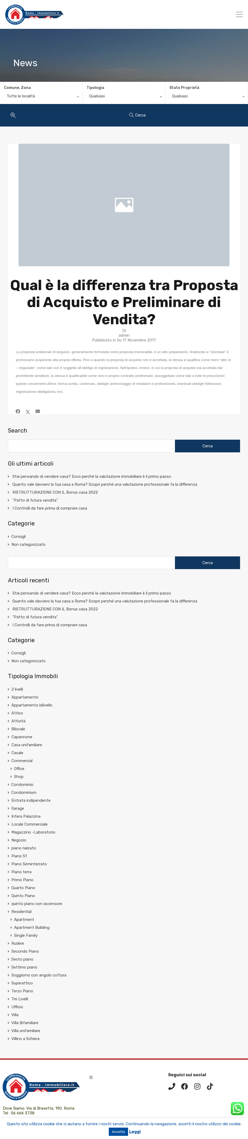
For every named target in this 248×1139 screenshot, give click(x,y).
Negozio (18, 840)
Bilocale (18, 729)
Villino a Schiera (25, 1038)
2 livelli (17, 689)
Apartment (24, 919)
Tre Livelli (19, 999)
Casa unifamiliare (26, 744)
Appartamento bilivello (31, 705)
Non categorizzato (28, 544)
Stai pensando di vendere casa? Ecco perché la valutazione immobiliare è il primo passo (91, 476)
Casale (17, 752)
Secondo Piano (25, 951)
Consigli (18, 536)
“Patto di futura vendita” (35, 500)
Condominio (22, 784)
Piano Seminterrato (29, 864)
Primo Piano (22, 879)
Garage (17, 808)
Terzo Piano (22, 991)
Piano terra (21, 872)
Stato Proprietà (184, 87)
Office (19, 768)
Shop (19, 776)
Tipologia (95, 87)
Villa (15, 1014)
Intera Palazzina (25, 816)
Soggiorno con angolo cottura (38, 975)
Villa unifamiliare (25, 1030)
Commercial (22, 760)
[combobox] (41, 97)
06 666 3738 (22, 1113)
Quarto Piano (23, 887)
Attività (18, 721)
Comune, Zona (17, 87)
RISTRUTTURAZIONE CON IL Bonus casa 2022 (55, 492)
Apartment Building (31, 927)
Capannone (21, 737)
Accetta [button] (118, 1132)
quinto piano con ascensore (36, 903)
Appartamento (24, 697)
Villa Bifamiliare (24, 1022)
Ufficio (17, 1007)
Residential (21, 911)
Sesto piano (22, 959)
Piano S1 (19, 856)
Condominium (24, 792)
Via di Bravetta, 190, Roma (50, 1108)
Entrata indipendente (31, 800)
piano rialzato (23, 848)
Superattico (22, 983)
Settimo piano (24, 967)
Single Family (26, 935)
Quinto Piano (23, 895)
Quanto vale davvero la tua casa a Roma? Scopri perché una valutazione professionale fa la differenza (104, 484)
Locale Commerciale (29, 824)
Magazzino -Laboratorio (33, 832)
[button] (91, 1077)
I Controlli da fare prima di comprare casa (49, 508)
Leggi (135, 1131)
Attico (17, 713)
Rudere (17, 943)
